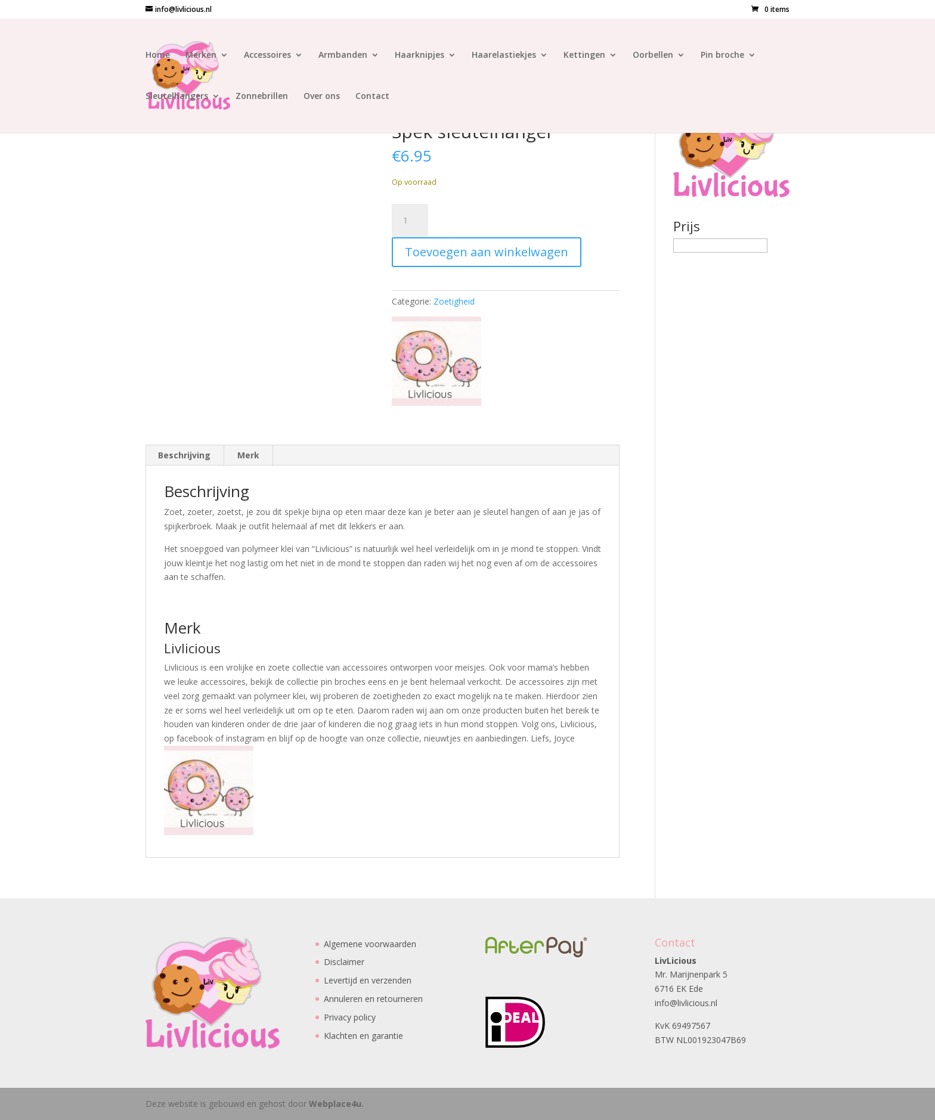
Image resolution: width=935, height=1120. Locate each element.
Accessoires (267, 55)
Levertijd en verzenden (367, 980)
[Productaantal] (410, 220)
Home (157, 55)
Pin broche (722, 55)
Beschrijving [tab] (184, 455)
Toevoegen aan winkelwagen (486, 252)
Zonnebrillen (262, 96)
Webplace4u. (336, 1103)
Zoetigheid (454, 301)
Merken (200, 55)
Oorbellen (653, 55)
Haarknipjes (419, 55)
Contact (372, 96)
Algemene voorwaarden (370, 944)
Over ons (322, 96)
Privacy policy (350, 1017)
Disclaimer (344, 961)
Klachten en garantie (363, 1035)
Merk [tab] (248, 455)
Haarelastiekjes (504, 55)
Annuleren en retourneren (373, 998)
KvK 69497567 (682, 1025)
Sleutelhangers (176, 96)
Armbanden (342, 55)
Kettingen (584, 55)
